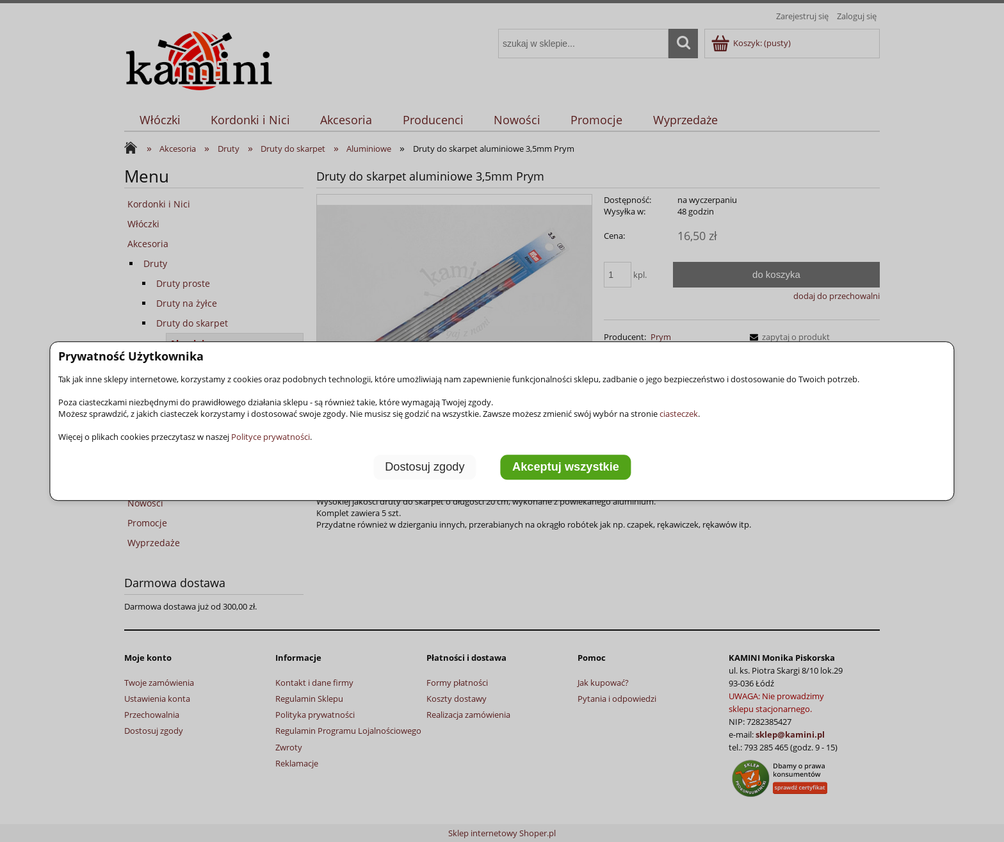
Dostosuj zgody (424, 466)
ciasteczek (679, 413)
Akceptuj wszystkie (565, 466)
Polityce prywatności (270, 436)
